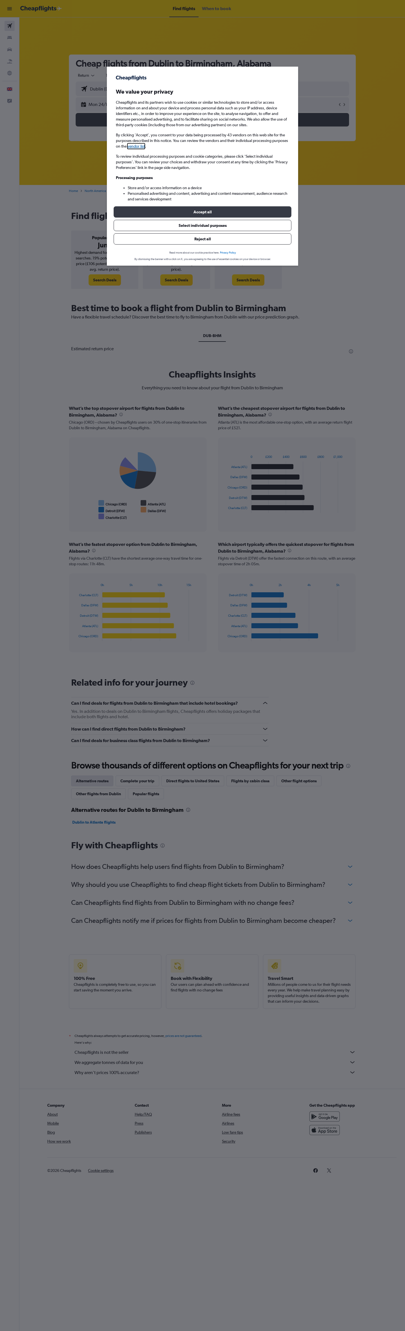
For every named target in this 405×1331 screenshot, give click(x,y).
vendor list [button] (136, 146)
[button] (202, 212)
